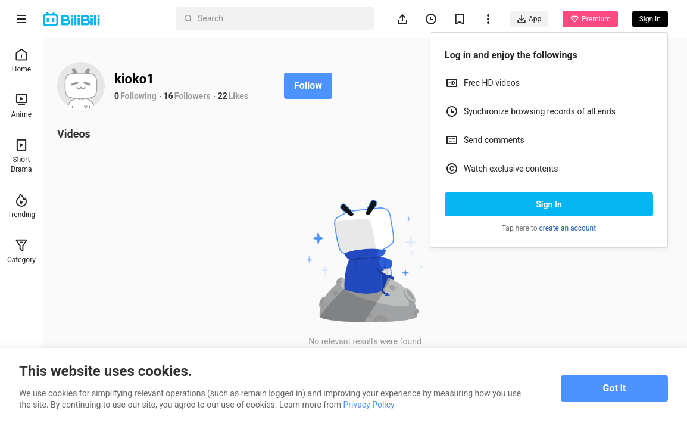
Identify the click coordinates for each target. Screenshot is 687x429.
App (529, 19)
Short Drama (21, 155)
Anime (21, 106)
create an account (568, 228)
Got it (614, 388)
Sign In (549, 204)
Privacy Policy (368, 404)
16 (168, 96)
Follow (308, 85)
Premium (590, 19)
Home (21, 60)
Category (21, 251)
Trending (22, 206)
